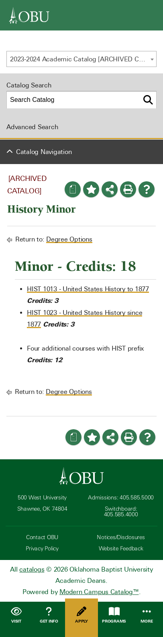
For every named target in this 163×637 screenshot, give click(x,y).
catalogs (31, 569)
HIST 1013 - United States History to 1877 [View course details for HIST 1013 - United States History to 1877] (88, 289)
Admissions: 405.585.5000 (121, 497)
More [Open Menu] (146, 615)
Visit (16, 615)
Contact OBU (42, 537)
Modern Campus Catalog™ (99, 592)
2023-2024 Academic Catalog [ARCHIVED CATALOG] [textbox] (83, 59)
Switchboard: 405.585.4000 (121, 511)
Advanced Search (32, 127)
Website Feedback (121, 548)
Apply (81, 615)
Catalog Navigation (44, 152)
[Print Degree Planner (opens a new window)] (73, 189)
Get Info (49, 615)
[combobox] (81, 59)
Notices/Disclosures (121, 537)
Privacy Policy (42, 548)
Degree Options (69, 239)
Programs (114, 615)
